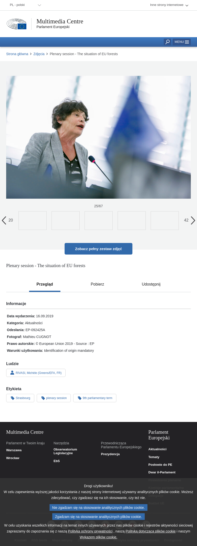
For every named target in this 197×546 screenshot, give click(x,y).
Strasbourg (20, 398)
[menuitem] (24, 5)
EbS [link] (57, 461)
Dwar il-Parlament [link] (162, 472)
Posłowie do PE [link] (160, 464)
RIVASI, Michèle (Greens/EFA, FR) (36, 372)
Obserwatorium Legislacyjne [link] (65, 451)
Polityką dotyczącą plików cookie (150, 533)
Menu (182, 42)
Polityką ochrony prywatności (90, 533)
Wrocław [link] (12, 458)
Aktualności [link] (157, 449)
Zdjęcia (39, 54)
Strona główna (17, 54)
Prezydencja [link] (110, 454)
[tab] (44, 284)
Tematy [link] (154, 457)
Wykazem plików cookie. (98, 539)
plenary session (54, 398)
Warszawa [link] (13, 450)
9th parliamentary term (94, 398)
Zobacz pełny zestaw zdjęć (98, 249)
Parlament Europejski (53, 27)
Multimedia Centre (59, 21)
